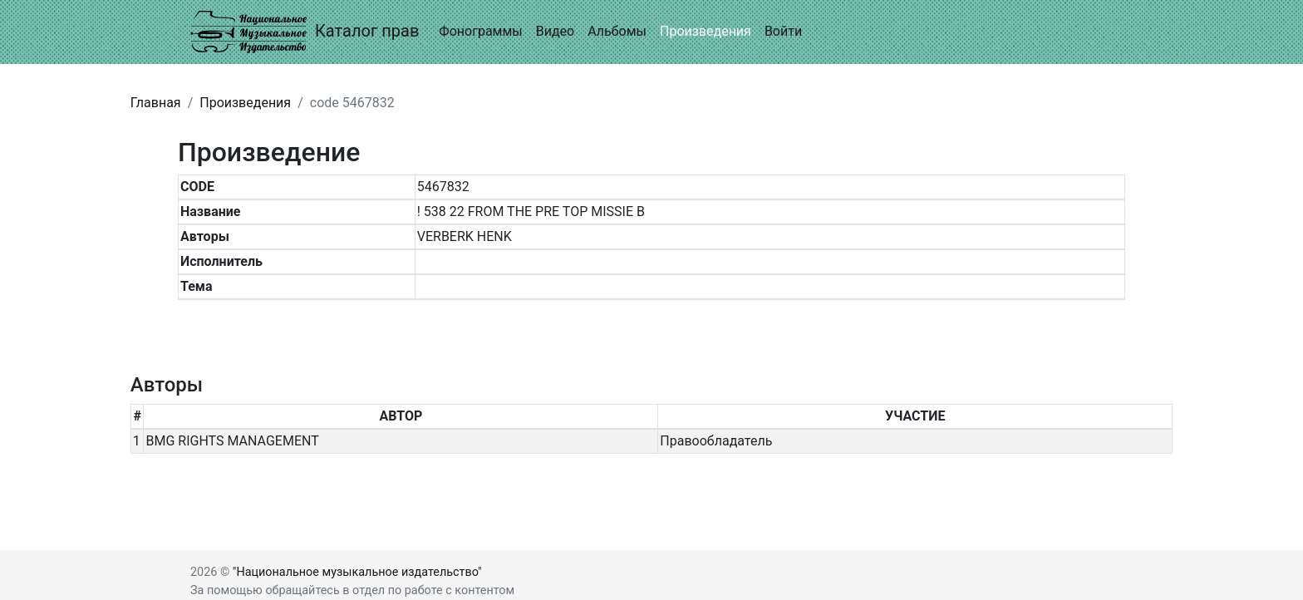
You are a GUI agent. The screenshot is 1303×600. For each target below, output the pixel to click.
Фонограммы (480, 31)
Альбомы (617, 31)
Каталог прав (304, 32)
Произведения (705, 31)
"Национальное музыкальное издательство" (357, 572)
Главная (155, 103)
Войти (783, 31)
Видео (555, 31)
